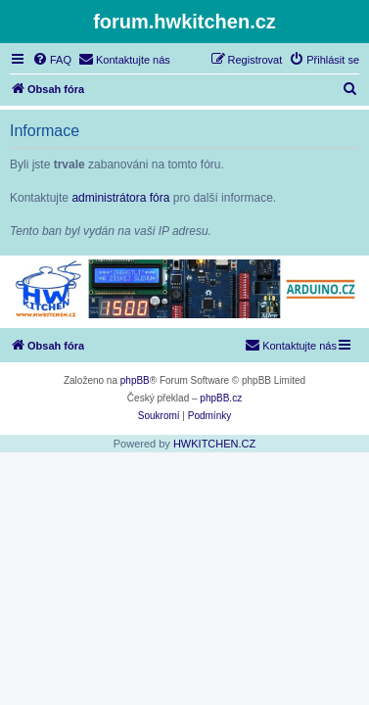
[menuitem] (51, 59)
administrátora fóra (120, 198)
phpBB (135, 380)
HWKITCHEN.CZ (214, 443)
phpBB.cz (221, 398)
